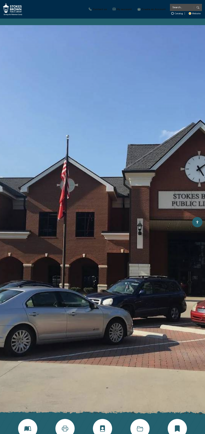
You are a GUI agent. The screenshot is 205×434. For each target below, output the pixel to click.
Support (150, 23)
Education (103, 23)
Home (49, 23)
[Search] (198, 7)
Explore (82, 23)
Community (127, 23)
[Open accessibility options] (197, 222)
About (64, 23)
